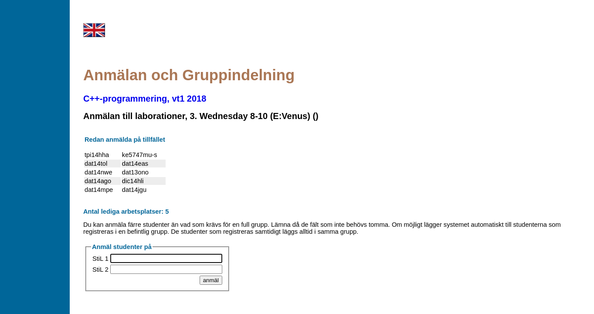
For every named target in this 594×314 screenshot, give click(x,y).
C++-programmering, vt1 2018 (144, 98)
